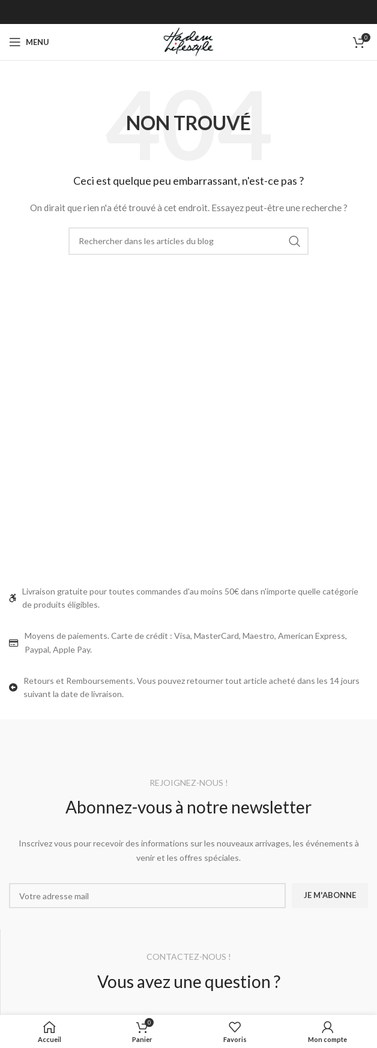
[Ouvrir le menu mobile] (29, 42)
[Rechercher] (188, 241)
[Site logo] (188, 41)
